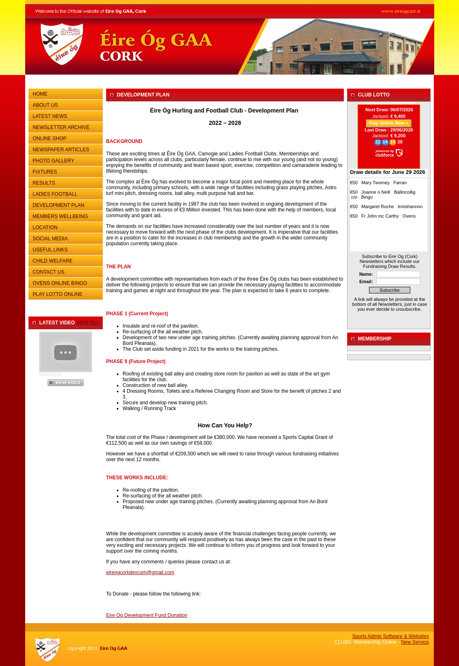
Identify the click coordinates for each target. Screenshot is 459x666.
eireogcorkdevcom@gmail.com (140, 572)
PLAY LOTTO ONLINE (58, 294)
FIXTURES (64, 171)
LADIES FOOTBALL (55, 194)
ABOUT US (64, 104)
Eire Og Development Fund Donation (146, 615)
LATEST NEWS (50, 116)
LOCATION (45, 227)
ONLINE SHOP (49, 138)
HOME (40, 94)
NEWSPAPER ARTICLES (64, 149)
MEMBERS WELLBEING (60, 216)
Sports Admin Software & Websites (390, 636)
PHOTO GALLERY (53, 161)
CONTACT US (64, 271)
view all (88, 323)
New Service (415, 642)
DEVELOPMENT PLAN (58, 205)
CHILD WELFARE (53, 261)
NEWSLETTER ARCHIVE (64, 126)
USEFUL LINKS (64, 249)
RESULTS (64, 182)
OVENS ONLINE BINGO (60, 283)
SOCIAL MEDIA (64, 238)
